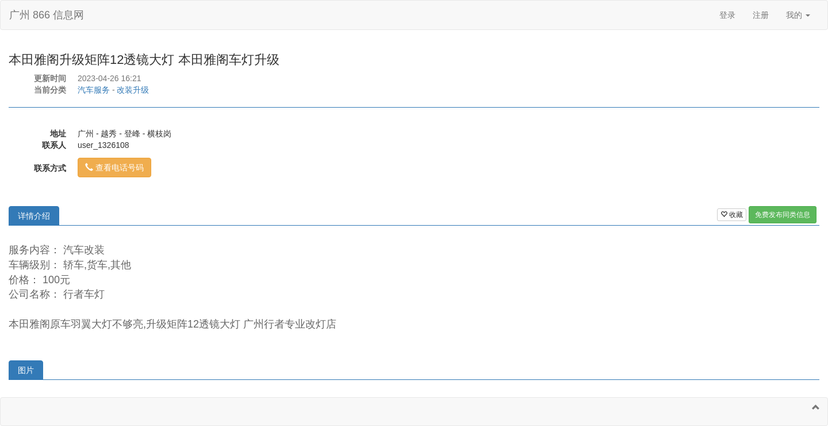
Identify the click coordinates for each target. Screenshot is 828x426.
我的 (798, 15)
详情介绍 (34, 215)
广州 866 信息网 (46, 15)
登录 (727, 15)
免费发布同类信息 (782, 215)
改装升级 (133, 89)
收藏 (731, 215)
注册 (761, 15)
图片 (26, 370)
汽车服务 (94, 89)
